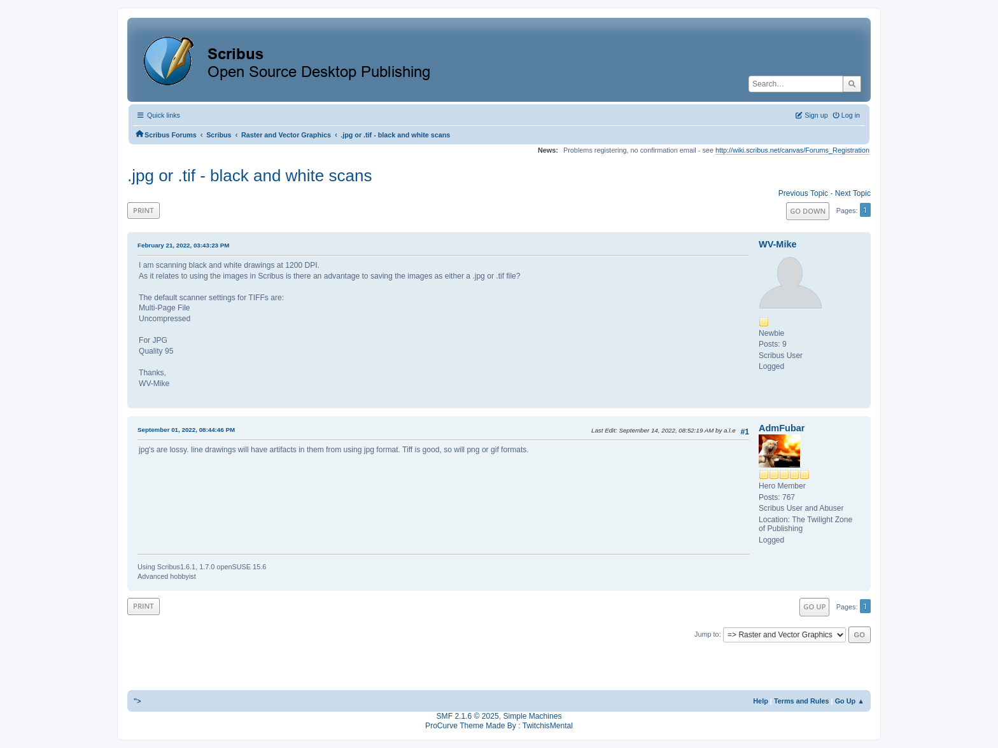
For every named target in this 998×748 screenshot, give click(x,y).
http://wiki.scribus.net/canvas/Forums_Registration (792, 150)
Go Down (808, 211)
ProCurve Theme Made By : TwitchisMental (499, 725)
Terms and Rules (801, 701)
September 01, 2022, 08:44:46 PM (186, 429)
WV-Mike (778, 244)
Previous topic (803, 193)
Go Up (814, 606)
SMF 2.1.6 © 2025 (468, 716)
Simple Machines (532, 716)
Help (760, 701)
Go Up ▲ (849, 701)
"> (137, 701)
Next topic (853, 193)
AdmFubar (782, 428)
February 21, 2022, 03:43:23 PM (183, 245)
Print (143, 210)
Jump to (706, 634)
